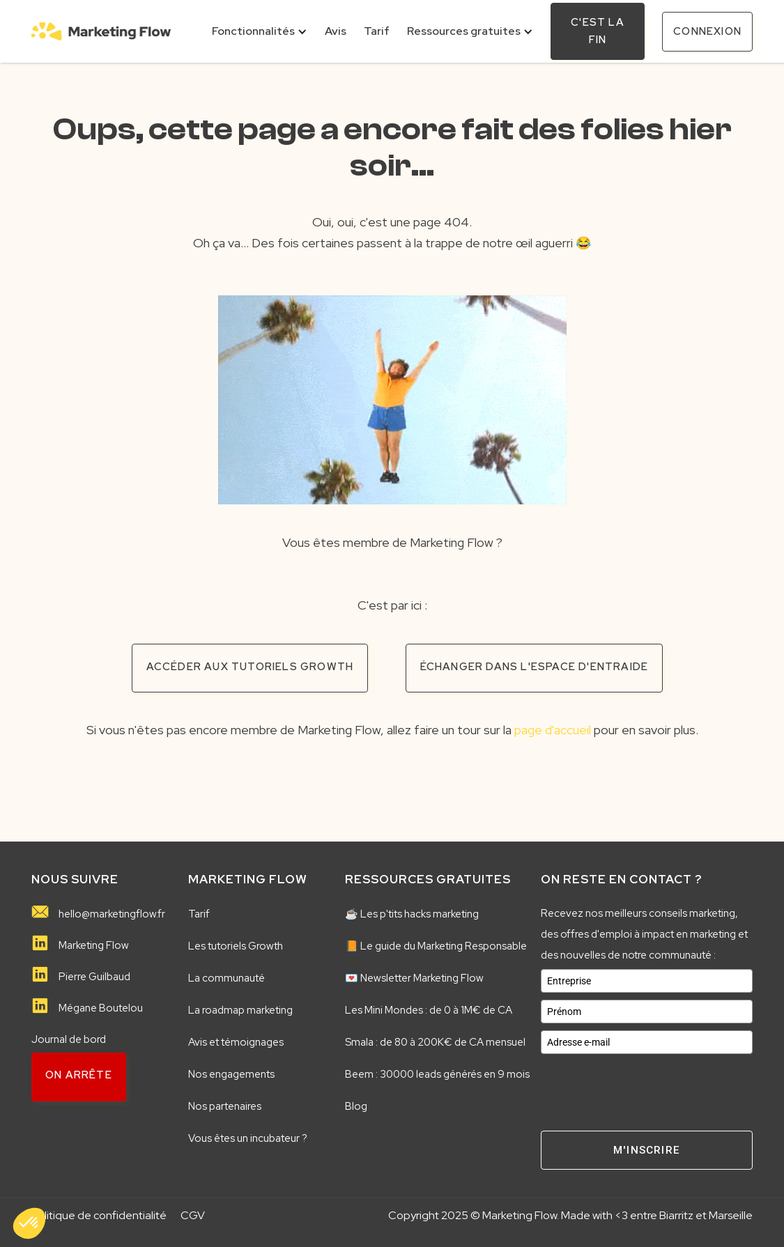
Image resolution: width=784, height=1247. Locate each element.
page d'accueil (552, 730)
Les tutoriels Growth (235, 946)
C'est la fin (597, 31)
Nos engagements (231, 1074)
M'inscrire (646, 1150)
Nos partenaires (224, 1106)
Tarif (199, 914)
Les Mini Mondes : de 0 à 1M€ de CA (428, 1010)
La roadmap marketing (240, 1010)
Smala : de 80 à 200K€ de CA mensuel (435, 1042)
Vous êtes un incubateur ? (247, 1138)
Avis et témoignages (236, 1042)
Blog (356, 1106)
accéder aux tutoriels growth (250, 667)
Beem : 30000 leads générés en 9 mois (437, 1074)
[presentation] (647, 1088)
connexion (707, 31)
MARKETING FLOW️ (247, 879)
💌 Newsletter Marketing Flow (414, 978)
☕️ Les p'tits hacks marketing (412, 914)
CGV (192, 1215)
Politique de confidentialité (99, 1215)
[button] (259, 31)
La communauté (226, 978)
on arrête (78, 1075)
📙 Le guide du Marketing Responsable (436, 946)
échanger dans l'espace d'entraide (534, 667)
